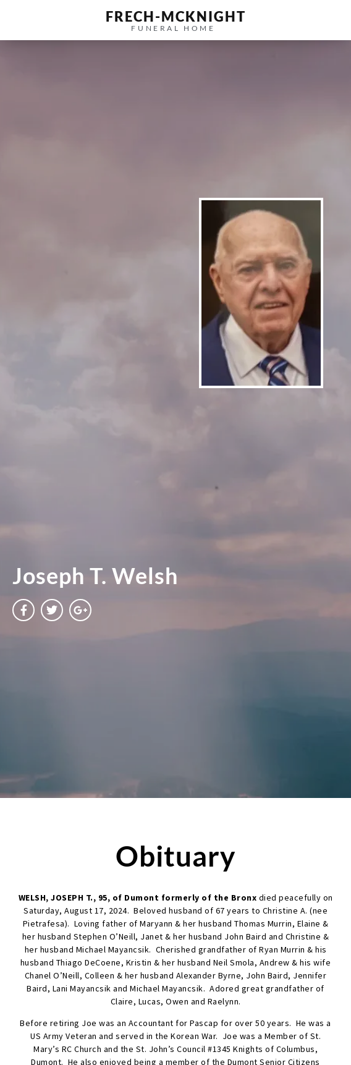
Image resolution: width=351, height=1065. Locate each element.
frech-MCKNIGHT (176, 16)
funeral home (173, 28)
